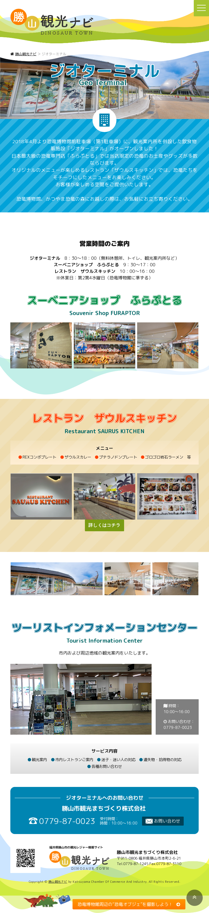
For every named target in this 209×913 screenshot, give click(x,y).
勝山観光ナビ (57, 882)
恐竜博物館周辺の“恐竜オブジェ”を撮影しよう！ (125, 904)
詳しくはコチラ (104, 525)
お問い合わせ (163, 821)
